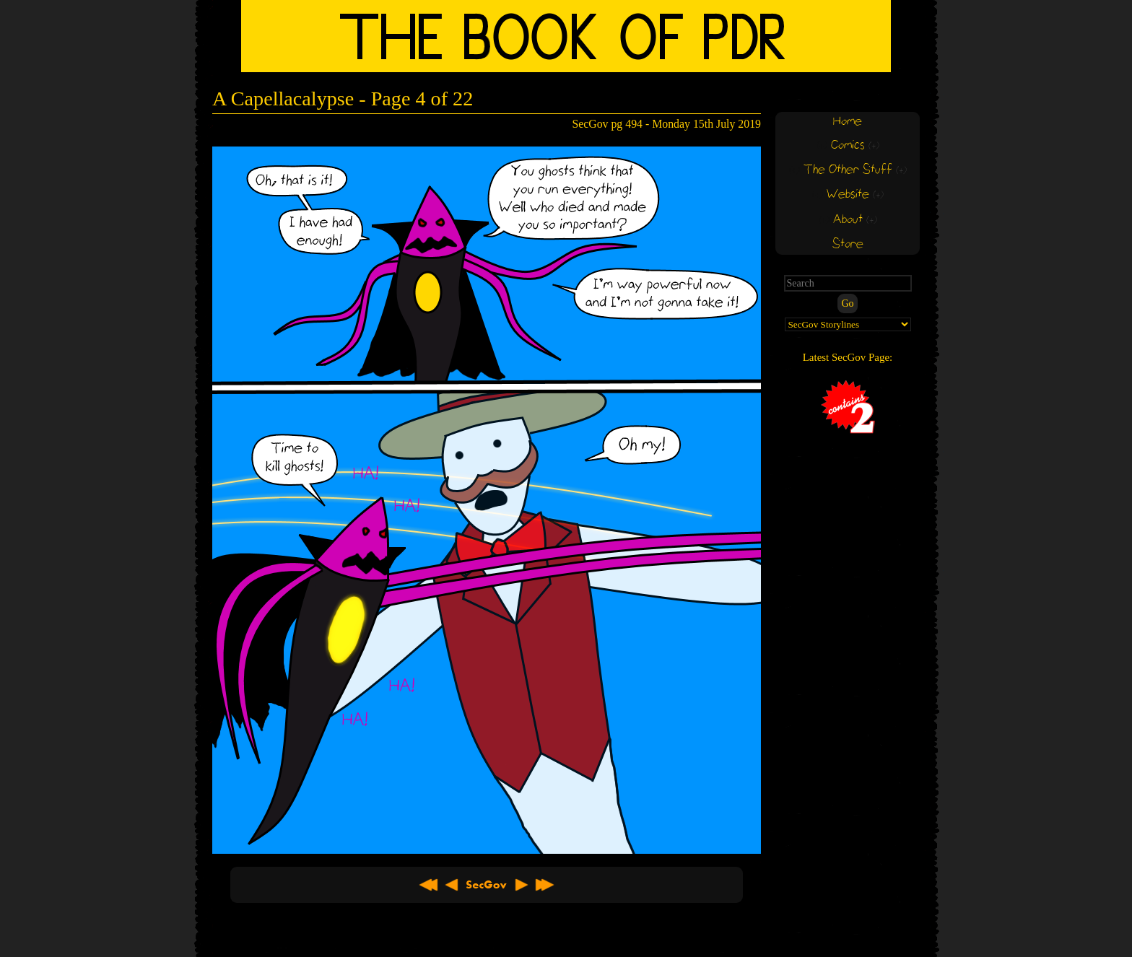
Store (847, 244)
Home (847, 121)
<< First (428, 885)
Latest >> (544, 885)
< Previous (451, 885)
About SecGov (486, 885)
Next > (521, 885)
